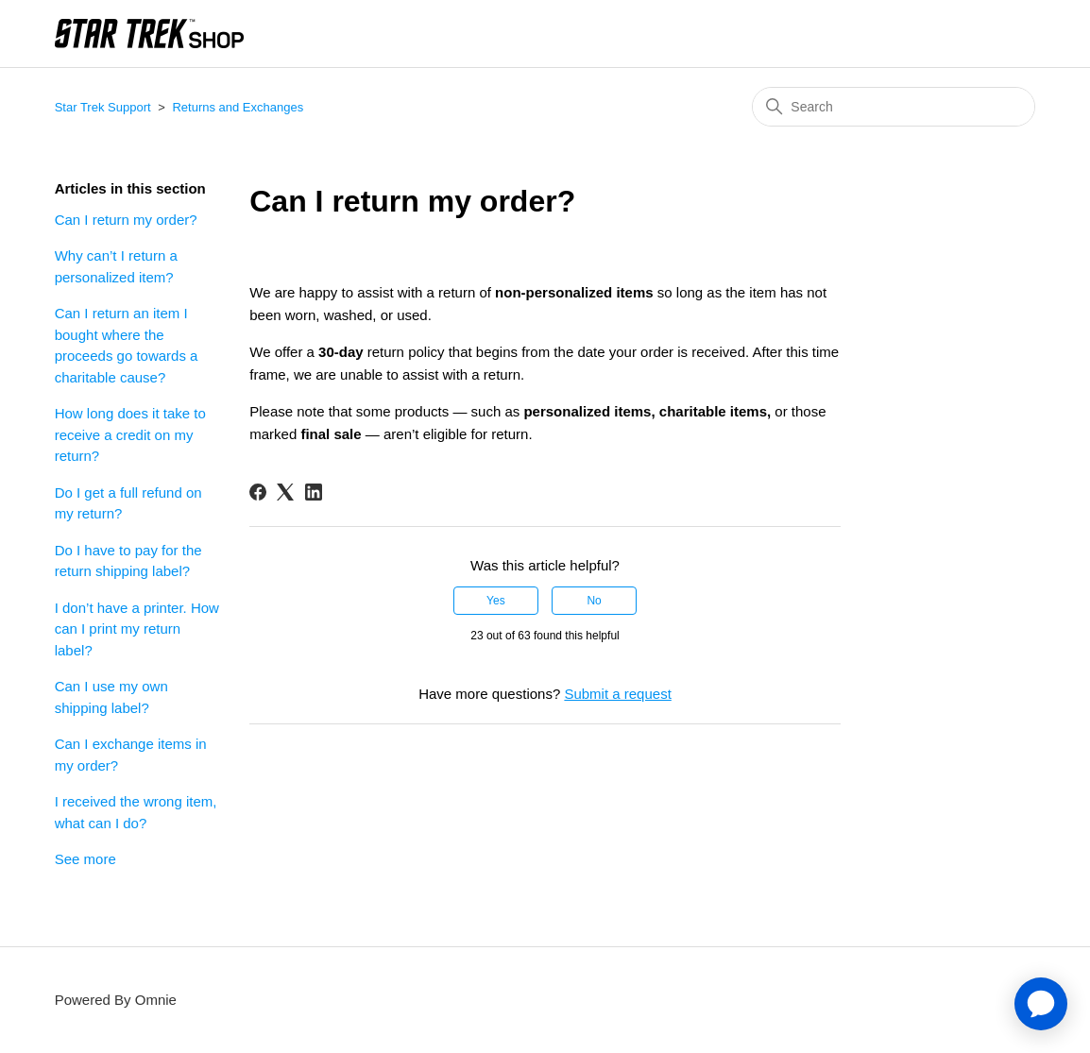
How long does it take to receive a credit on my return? (130, 434)
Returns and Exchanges (237, 107)
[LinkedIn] (313, 492)
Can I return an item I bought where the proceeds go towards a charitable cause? (126, 345)
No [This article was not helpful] (594, 600)
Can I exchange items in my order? (131, 754)
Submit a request (617, 694)
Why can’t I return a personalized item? (116, 266)
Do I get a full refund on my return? (128, 503)
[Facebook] (257, 492)
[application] (1041, 1004)
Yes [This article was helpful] (495, 600)
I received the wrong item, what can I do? (136, 812)
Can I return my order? (126, 220)
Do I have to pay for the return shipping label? (128, 561)
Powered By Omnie (116, 1000)
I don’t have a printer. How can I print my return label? (137, 629)
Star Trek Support (103, 107)
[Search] (893, 107)
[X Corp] (285, 492)
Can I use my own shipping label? (111, 697)
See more (85, 859)
